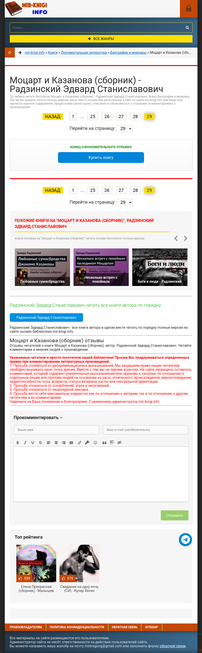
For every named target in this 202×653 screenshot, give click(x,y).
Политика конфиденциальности (77, 627)
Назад (52, 116)
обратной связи (173, 646)
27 (121, 116)
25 (92, 116)
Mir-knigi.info (42, 9)
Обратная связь (125, 627)
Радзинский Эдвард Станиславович (46, 317)
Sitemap (151, 627)
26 (106, 116)
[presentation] (18, 442)
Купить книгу (101, 157)
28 (135, 116)
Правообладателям (26, 627)
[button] (17, 442)
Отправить (174, 515)
